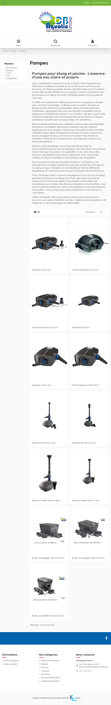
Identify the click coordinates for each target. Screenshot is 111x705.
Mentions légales (11, 660)
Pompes (9, 70)
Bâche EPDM (11, 68)
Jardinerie (45, 671)
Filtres (9, 73)
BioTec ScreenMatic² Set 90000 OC (48, 616)
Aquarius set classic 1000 (44, 443)
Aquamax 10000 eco (41, 385)
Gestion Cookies (10, 664)
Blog (86, 2)
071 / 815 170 (85, 671)
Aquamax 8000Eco (81, 327)
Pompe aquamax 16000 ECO (85, 385)
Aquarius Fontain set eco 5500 (46, 500)
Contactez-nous (100, 2)
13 (101, 212)
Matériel (8, 64)
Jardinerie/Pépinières (50, 681)
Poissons (44, 667)
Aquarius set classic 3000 (84, 443)
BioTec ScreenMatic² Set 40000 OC (88, 558)
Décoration (45, 674)
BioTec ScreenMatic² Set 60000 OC (48, 558)
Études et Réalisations (50, 660)
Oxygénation (11, 78)
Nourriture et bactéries (50, 677)
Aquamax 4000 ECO (41, 270)
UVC (8, 76)
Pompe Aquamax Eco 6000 (85, 270)
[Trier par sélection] (91, 212)
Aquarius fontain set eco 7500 (86, 500)
